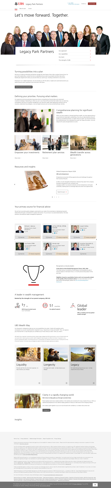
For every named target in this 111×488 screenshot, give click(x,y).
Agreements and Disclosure (63, 480)
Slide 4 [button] (58, 197)
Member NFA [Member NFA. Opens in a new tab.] (68, 464)
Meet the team (23, 8)
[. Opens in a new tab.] (19, 3)
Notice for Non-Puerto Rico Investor (34, 477)
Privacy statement (24, 438)
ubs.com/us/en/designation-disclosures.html (53, 475)
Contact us (83, 3)
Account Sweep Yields (40, 479)
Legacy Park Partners (34, 4)
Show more (18, 158)
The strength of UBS (64, 60)
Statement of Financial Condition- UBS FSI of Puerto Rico (81, 477)
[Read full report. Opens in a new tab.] (62, 192)
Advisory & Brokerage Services (51, 479)
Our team (61, 57)
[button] (27, 231)
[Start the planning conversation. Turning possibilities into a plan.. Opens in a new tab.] (24, 87)
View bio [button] (23, 238)
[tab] (52, 197)
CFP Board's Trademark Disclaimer (65, 479)
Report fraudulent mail (48, 438)
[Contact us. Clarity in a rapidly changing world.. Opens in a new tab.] (46, 410)
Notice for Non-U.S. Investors (20, 477)
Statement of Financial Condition (62, 477)
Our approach (63, 51)
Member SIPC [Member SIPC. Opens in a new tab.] (20, 462)
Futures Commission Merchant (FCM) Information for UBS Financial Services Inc (40, 480)
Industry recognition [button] (35, 238)
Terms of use (16, 438)
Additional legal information (36, 438)
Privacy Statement (77, 484)
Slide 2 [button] (54, 197)
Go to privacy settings (45, 485)
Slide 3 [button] (56, 197)
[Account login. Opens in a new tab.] (92, 3)
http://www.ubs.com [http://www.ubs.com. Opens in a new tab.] (24, 443)
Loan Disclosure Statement (29, 479)
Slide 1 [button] (52, 197)
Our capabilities (63, 54)
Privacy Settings (57, 438)
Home (16, 8)
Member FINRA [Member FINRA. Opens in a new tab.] (27, 462)
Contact (30, 8)
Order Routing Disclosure (48, 477)
